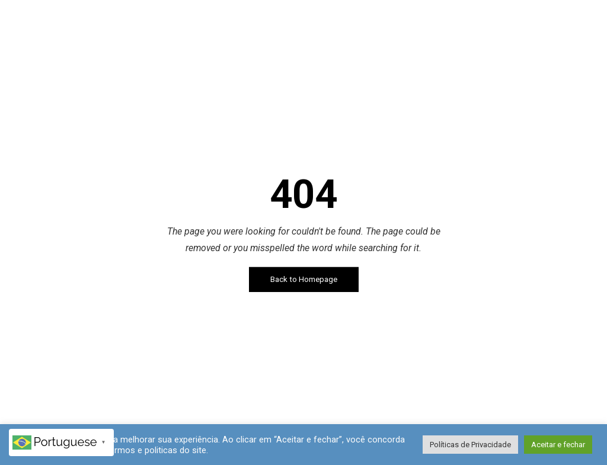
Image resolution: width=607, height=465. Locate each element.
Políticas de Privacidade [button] (470, 444)
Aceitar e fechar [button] (558, 444)
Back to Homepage (303, 279)
